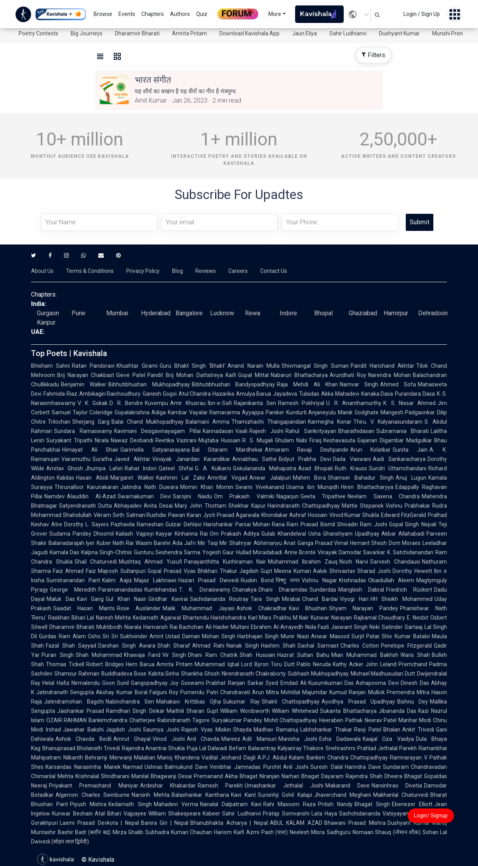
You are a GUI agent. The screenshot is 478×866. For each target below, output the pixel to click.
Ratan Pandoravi (93, 366)
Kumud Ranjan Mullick (357, 692)
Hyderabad (155, 313)
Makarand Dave (347, 785)
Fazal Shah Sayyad (71, 646)
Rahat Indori (140, 468)
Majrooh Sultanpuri (122, 571)
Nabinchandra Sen (130, 701)
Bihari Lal (82, 618)
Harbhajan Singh (258, 636)
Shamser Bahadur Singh (361, 478)
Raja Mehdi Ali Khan (307, 384)
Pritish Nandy (335, 804)
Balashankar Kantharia (200, 795)
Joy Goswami (187, 683)
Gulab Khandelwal (283, 534)
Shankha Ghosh (200, 673)
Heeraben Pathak (340, 720)
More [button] (274, 14)
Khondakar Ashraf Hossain (294, 515)
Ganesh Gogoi (160, 394)
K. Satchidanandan (410, 552)
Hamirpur (396, 313)
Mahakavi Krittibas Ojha (188, 701)
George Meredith (73, 590)
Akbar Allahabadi (402, 534)
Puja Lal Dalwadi (207, 748)
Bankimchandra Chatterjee (122, 720)
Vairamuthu (75, 459)
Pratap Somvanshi (286, 813)
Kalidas (65, 478)
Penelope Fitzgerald (406, 646)
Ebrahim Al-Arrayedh (277, 627)
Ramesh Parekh (220, 785)
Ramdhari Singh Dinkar (135, 711)
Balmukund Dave (186, 767)
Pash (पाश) (274, 832)
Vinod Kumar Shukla (354, 515)
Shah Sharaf (173, 646)
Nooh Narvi (353, 562)
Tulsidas (309, 394)
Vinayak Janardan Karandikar (191, 459)
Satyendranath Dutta (85, 506)
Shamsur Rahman (76, 673)
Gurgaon (48, 313)
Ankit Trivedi (418, 729)
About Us (42, 271)
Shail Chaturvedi (96, 562)
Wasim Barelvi (153, 543)
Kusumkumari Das (331, 683)
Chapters (152, 14)
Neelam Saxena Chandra (384, 496)
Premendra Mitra (408, 692)
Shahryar (240, 543)
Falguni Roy (163, 692)
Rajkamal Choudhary (379, 618)
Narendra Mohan (389, 375)
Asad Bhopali (315, 468)
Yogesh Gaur (218, 552)
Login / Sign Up (421, 14)
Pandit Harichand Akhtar (382, 366)
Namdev (54, 496)
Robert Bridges (105, 664)
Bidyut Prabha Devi (305, 459)
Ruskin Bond (257, 580)
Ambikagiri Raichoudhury (110, 394)
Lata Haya (324, 813)
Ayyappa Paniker (263, 412)
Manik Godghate (358, 412)
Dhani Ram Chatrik (213, 655)
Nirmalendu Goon (93, 683)
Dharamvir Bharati (137, 33)
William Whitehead (295, 711)
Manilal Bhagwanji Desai (161, 776)
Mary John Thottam (200, 506)
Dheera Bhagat (403, 776)
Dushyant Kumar (399, 33)
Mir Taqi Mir (212, 543)
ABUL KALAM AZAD (296, 823)
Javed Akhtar (132, 459)
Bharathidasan (356, 431)
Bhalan (391, 729)
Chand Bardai (320, 599)
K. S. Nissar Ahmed (409, 403)
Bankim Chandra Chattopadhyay (347, 757)
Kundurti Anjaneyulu (311, 412)
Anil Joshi (295, 767)
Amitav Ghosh (64, 468)
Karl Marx (259, 618)
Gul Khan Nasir (126, 599)
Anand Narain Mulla (253, 366)
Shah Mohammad (99, 655)
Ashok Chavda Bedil (83, 739)
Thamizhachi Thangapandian (268, 422)
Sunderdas (322, 590)
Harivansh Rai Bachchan (173, 627)
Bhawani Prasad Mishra (355, 823)
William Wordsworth (245, 711)
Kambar (177, 412)
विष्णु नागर (288, 580)
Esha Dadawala (339, 739)
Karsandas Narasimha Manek (83, 767)
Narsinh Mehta (151, 795)
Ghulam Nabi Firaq (298, 440)
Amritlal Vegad (227, 478)
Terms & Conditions (90, 271)
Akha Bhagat (241, 776)
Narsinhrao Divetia (397, 785)
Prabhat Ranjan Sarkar (235, 683)
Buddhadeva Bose (123, 673)
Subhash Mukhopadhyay (318, 673)
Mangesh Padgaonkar (408, 412)
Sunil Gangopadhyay (142, 683)
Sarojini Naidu (192, 496)
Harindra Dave (363, 767)
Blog (177, 271)
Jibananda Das (397, 711)
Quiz (201, 14)
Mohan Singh (218, 636)
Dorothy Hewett (412, 571)
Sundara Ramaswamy (83, 431)
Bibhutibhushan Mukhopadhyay (149, 384)
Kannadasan (218, 431)
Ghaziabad (363, 313)
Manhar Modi (414, 720)
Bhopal (323, 313)
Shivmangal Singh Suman (315, 366)
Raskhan (59, 618)
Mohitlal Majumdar (304, 692)
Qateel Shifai (175, 468)
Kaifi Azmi (246, 832)
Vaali (241, 431)
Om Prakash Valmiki (244, 496)
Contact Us (273, 271)
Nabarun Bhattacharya (299, 375)
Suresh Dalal (326, 767)
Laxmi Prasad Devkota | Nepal (99, 823)
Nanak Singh (242, 646)
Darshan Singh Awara (126, 646)
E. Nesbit (417, 618)
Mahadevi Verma (176, 804)
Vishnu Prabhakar (408, 506)
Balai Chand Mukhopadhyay (147, 422)
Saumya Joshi (161, 729)
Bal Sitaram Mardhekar (227, 450)
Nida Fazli (317, 627)
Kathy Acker (348, 664)
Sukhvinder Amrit (142, 636)
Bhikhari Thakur (217, 571)
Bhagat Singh (372, 804)
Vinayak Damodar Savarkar (351, 552)
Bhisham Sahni (50, 366)
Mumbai (117, 313)
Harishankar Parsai (227, 524)
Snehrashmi (340, 748)
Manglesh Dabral (361, 590)
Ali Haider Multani (227, 627)
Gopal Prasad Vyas (172, 571)
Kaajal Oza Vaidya (388, 739)
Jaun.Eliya (304, 33)
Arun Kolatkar (370, 450)
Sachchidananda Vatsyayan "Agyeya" (386, 813)
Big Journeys (87, 33)
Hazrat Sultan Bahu (303, 655)
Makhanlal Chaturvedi (401, 795)
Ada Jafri (184, 543)
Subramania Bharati (402, 431)
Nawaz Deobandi (132, 440)
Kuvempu (156, 403)
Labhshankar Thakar (326, 729)
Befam (237, 748)
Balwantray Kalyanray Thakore (286, 748)
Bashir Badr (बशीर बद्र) (84, 832)
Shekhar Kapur (247, 506)
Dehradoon (433, 313)
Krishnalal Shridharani (102, 776)
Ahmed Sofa (398, 384)
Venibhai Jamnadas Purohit (245, 767)
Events (126, 14)
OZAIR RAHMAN (66, 720)
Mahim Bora (309, 478)
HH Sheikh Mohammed (401, 599)
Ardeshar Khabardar (168, 785)
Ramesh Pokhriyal (301, 403)
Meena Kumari (292, 571)
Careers (238, 271)
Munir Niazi (295, 636)
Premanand (208, 776)
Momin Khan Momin (206, 487)
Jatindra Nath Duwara (149, 487)
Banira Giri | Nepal (164, 823)
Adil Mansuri (259, 739)
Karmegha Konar (329, 422)
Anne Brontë (300, 552)
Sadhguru (339, 832)
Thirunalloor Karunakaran (86, 487)
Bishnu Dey (412, 701)
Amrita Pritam (189, 33)
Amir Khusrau (188, 403)
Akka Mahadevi (340, 394)
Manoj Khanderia (178, 757)
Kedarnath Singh (129, 804)
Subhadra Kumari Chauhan (178, 832)
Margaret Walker (132, 478)
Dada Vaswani (352, 459)
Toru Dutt (283, 664)
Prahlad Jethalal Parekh (387, 748)
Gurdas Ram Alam (62, 636)
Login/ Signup (431, 815)
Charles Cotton (360, 646)
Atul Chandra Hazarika (206, 394)
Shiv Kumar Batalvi (406, 636)
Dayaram (332, 776)
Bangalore (189, 313)
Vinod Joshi (168, 739)
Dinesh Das (415, 683)
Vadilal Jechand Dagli (229, 757)
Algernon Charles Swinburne (93, 795)
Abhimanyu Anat (274, 543)
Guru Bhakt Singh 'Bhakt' (193, 366)
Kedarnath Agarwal (157, 618)
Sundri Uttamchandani (397, 468)
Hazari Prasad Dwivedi (208, 580)
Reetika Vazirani (175, 440)
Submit (419, 222)
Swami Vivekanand (259, 487)
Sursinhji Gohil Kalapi (285, 795)
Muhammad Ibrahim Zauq (302, 562)
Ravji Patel (367, 729)
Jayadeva (285, 394)
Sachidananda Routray (219, 599)
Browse (103, 14)
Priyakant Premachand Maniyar (93, 785)
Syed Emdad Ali (286, 683)
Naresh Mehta (113, 618)
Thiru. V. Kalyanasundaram (388, 422)
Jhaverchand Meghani (342, 795)
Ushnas (153, 767)
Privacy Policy (143, 271)
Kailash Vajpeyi (134, 534)
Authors (180, 14)
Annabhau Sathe (254, 459)
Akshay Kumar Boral (122, 692)
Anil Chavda (203, 739)
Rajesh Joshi (266, 431)
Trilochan (59, 422)
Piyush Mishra (88, 804)
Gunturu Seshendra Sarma (167, 552)
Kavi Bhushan (308, 608)
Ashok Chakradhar (261, 608)
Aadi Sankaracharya (399, 459)
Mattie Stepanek (363, 506)
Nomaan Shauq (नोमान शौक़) (387, 832)
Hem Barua (140, 664)
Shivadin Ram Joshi (362, 524)
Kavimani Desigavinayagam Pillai (157, 431)
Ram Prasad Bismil (311, 524)
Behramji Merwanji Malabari (120, 757)
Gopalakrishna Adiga (140, 412)
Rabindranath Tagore (183, 720)
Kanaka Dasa (377, 394)
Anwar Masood (330, 636)
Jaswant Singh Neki (355, 627)
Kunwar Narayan (331, 618)
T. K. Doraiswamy (204, 590)
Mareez (230, 739)
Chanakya (244, 590)
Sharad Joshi (374, 571)
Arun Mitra (265, 692)
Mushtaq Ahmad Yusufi (150, 562)
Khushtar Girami (137, 366)
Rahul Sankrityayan (310, 431)
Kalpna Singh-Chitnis (106, 552)
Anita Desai (158, 506)
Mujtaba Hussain (219, 440)
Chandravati (235, 692)
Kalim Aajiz (117, 580)
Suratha (102, 459)
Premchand (412, 664)
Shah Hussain (257, 655)
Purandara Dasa (415, 394)
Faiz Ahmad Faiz (74, 571)
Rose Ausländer (139, 608)
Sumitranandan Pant (73, 580)
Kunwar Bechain (72, 813)
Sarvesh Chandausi (395, 562)
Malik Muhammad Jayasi (198, 608)
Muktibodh (109, 627)
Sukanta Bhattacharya (348, 711)
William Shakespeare (174, 813)
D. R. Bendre (126, 403)
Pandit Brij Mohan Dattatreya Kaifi (191, 375)
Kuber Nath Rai (115, 543)
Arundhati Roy (348, 375)
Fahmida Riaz (60, 394)
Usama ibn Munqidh (312, 487)
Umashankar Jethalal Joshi (284, 785)
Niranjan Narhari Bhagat (289, 776)
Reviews (205, 271)
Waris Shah (415, 655)
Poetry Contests (38, 33)
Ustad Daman (182, 636)
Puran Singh (58, 655)
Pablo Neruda (314, 664)
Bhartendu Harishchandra (214, 618)
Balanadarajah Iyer (72, 543)
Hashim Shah (278, 646)
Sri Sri (110, 636)
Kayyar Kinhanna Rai (182, 534)
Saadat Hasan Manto (84, 608)
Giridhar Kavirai (168, 599)
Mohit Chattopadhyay (290, 720)
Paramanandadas (120, 590)
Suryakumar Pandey (237, 720)
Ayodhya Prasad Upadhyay (358, 701)
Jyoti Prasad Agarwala (231, 515)
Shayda (242, 729)
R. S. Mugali (257, 440)
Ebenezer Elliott (412, 804)
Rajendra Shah (364, 776)
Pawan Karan (184, 515)
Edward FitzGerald (403, 515)
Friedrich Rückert (409, 590)
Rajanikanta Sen (255, 403)
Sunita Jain (410, 450)
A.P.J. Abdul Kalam (281, 757)
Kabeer (211, 813)
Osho (94, 636)
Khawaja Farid (142, 655)
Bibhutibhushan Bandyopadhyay (233, 384)
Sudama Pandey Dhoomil (81, 534)
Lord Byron (255, 664)
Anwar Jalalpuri (270, 478)
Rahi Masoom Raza (289, 804)
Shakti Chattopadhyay (291, 701)
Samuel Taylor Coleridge (82, 412)
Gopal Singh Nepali (412, 524)
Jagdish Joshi (123, 729)
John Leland (380, 664)
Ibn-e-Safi (220, 403)
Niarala (132, 627)
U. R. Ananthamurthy (353, 403)
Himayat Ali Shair (90, 450)
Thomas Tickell (65, 664)
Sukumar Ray (241, 701)
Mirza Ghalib (128, 832)
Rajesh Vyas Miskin (206, 729)
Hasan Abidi (92, 478)
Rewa (252, 313)
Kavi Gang (90, 599)
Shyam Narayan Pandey (363, 608)
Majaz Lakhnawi (155, 580)
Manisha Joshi (297, 739)
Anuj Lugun (411, 478)
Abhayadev (128, 506)
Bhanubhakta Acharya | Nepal (229, 823)
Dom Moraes (405, 543)
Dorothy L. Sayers (86, 524)
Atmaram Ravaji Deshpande (306, 450)
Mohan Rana (269, 524)
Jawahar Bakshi (83, 729)
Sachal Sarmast (318, 646)
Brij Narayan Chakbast (85, 375)
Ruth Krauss (351, 468)
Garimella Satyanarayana (155, 450)
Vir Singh (174, 655)
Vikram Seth (109, 515)
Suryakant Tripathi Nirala (77, 440)
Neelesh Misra (307, 832)
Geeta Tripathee (323, 496)
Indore (288, 313)
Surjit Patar (365, 636)
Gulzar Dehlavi (183, 524)
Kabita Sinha (163, 673)
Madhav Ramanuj (276, 729)
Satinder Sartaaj (402, 627)
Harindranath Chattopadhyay (304, 506)
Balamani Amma (207, 422)
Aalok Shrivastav (334, 571)
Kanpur (46, 322)
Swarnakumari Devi (144, 496)
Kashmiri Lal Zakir (180, 478)
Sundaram (396, 767)
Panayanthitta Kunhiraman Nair (225, 562)
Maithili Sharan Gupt (192, 711)
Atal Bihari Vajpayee (120, 813)
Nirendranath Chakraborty (254, 673)
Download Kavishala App (249, 33)
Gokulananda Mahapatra (264, 468)
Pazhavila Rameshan (137, 524)
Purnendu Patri (199, 692)
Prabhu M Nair (291, 618)
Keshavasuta (339, 440)
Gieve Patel (130, 375)
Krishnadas (352, 580)
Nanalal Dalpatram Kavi (230, 804)
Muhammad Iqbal (217, 664)
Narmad (133, 767)
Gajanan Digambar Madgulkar (394, 440)
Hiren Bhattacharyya (367, 487)
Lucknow (222, 313)
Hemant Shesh (368, 543)
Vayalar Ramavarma (214, 412)
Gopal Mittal (253, 375)
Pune (78, 313)
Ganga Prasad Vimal (322, 543)
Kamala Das (64, 552)
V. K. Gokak (93, 403)
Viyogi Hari (354, 599)
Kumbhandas (160, 590)
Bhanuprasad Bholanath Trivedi (81, 748)
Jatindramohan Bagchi (74, 701)
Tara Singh (265, 599)
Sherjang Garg (91, 422)
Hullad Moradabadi (259, 552)
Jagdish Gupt (256, 571)
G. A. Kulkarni (213, 468)
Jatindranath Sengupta (65, 692)
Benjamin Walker (83, 384)
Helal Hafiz (56, 683)
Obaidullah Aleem (391, 580)
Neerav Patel (380, 720)
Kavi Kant (243, 795)
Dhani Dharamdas (283, 590)
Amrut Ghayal (132, 739)
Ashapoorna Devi (377, 683)
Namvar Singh (359, 384)
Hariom (223, 832)
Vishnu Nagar (319, 580)
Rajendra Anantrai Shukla (153, 748)
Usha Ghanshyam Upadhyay (343, 534)
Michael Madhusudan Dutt (383, 673)
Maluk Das (61, 599)
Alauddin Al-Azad (91, 496)
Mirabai (291, 599)
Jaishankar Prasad (80, 711)
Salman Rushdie (146, 515)
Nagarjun (287, 496)
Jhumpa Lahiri (103, 468)
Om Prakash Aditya (234, 534)
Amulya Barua (253, 394)
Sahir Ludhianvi (348, 33)
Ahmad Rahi (208, 646)
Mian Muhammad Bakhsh (364, 655)
